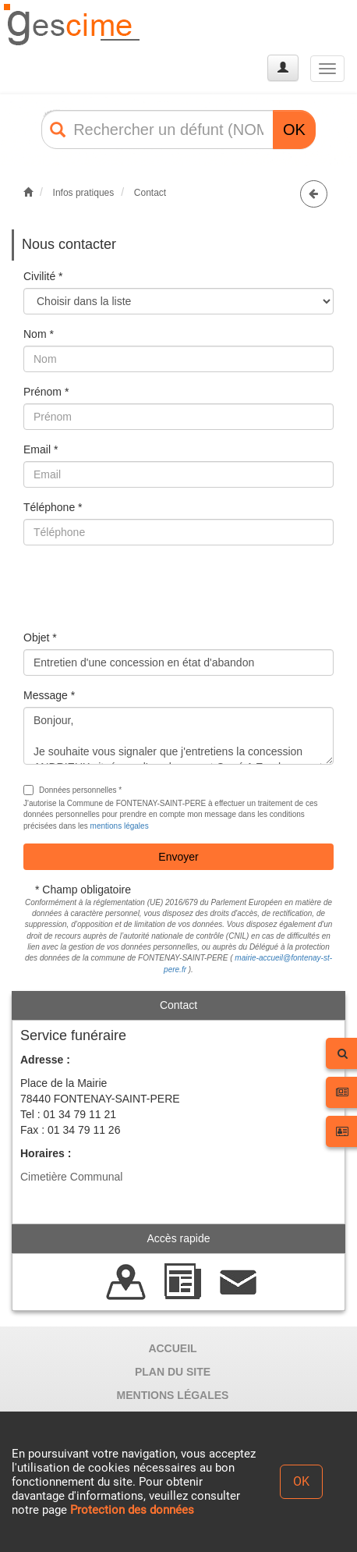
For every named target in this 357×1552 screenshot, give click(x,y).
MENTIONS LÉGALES (173, 1395)
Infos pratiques (84, 192)
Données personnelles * (72, 790)
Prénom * (46, 391)
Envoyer (178, 857)
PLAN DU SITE (172, 1372)
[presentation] (141, 587)
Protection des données (132, 1510)
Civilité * (43, 276)
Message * (49, 695)
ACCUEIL (172, 1348)
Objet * (40, 637)
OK (294, 129)
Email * (40, 449)
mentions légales (119, 826)
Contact (150, 192)
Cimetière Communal (71, 1176)
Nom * (38, 334)
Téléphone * (53, 507)
